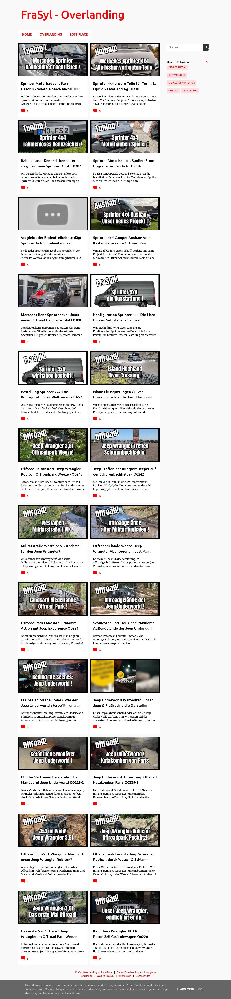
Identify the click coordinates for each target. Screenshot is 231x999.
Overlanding (50, 35)
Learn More (186, 989)
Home (26, 35)
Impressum (124, 976)
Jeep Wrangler (177, 75)
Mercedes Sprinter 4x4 (181, 83)
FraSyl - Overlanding (73, 14)
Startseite (87, 976)
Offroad (173, 90)
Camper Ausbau (177, 67)
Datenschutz (143, 976)
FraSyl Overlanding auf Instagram (136, 972)
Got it (202, 989)
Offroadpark (190, 90)
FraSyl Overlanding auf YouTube (93, 972)
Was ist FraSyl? (105, 976)
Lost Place (78, 35)
